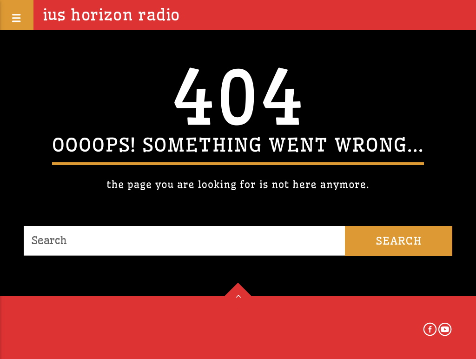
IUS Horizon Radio (111, 15)
